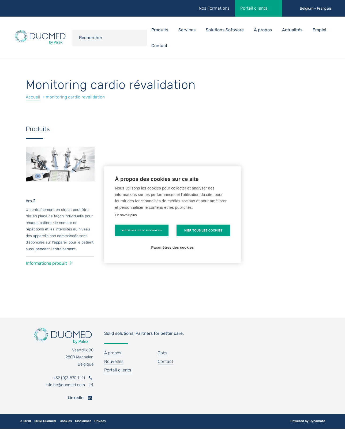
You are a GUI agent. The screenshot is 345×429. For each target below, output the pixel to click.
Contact (159, 45)
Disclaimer (83, 421)
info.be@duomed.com (65, 384)
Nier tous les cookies (203, 230)
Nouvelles (113, 361)
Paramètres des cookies (172, 247)
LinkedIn (76, 397)
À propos (263, 29)
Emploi (319, 29)
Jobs (162, 352)
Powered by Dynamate (307, 421)
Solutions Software (225, 29)
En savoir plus (126, 215)
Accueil (33, 97)
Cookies (66, 421)
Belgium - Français (316, 8)
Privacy (100, 421)
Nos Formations (214, 8)
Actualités (292, 29)
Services (187, 29)
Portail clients (253, 8)
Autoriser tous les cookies (142, 230)
